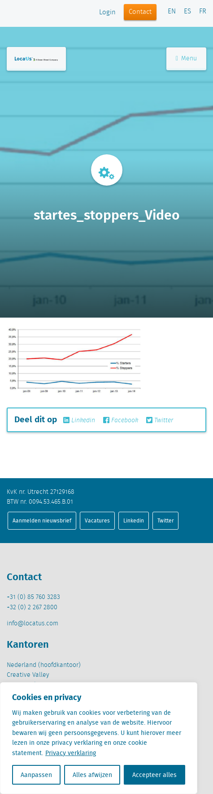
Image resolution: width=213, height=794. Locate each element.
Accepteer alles (154, 774)
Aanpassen (36, 774)
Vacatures (97, 520)
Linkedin (79, 420)
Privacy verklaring (70, 752)
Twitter (159, 420)
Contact (140, 12)
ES (187, 12)
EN (172, 12)
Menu (186, 59)
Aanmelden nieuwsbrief (42, 520)
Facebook (120, 420)
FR (202, 12)
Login (107, 12)
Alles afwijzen (92, 774)
